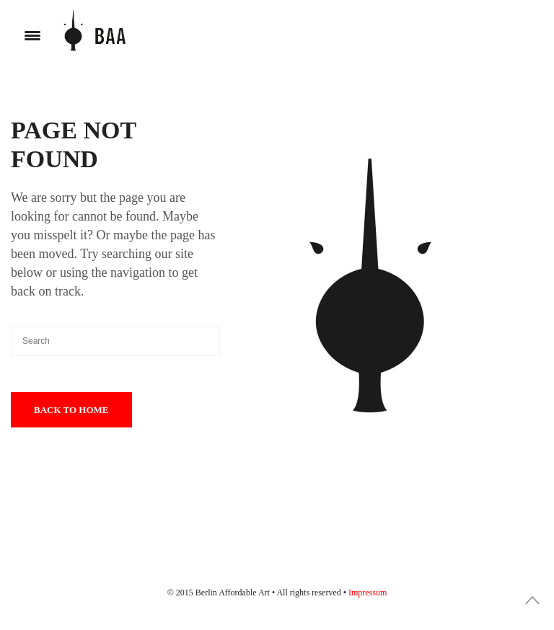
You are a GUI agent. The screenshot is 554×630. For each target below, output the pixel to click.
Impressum (367, 592)
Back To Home (71, 409)
